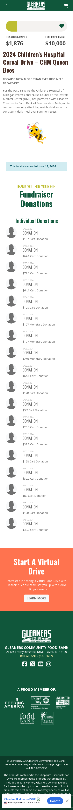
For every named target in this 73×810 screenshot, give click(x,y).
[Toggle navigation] (6, 6)
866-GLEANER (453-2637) (36, 656)
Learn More (36, 598)
